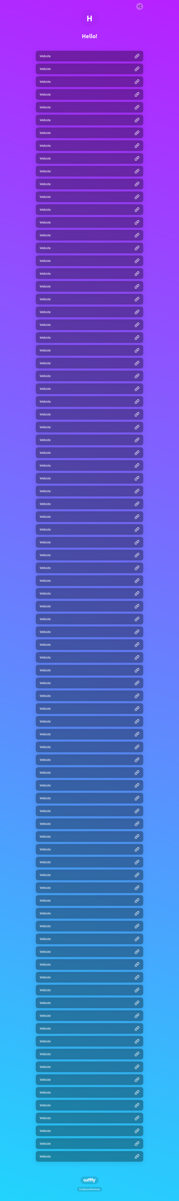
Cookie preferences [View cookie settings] (89, 1189)
